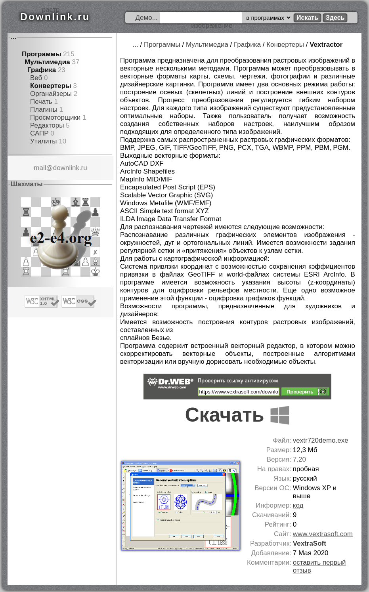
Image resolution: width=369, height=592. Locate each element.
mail (40, 168)
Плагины (43, 109)
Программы (41, 54)
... (13, 37)
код (298, 505)
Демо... (147, 17)
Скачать (238, 415)
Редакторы (47, 125)
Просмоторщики (55, 117)
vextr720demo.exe (320, 440)
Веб (36, 78)
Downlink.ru (55, 16)
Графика (41, 70)
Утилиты (43, 141)
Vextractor (326, 44)
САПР (39, 133)
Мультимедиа (47, 62)
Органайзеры (51, 93)
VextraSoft (309, 543)
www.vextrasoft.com (323, 534)
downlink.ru (70, 168)
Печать (41, 101)
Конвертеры (50, 86)
